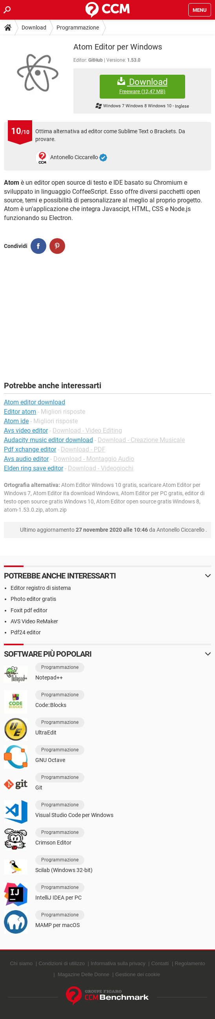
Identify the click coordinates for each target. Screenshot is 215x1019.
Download (34, 27)
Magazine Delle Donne (83, 974)
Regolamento (190, 963)
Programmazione (77, 27)
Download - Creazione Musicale (141, 440)
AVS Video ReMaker (34, 621)
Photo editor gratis (33, 599)
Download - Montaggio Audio (93, 459)
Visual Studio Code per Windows (74, 815)
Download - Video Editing (87, 430)
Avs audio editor (26, 459)
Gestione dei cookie (137, 974)
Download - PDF (83, 449)
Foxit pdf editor (29, 610)
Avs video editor (26, 430)
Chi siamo (21, 963)
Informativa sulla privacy (118, 963)
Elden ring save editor (33, 468)
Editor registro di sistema (41, 588)
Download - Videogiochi (100, 468)
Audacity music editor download (48, 440)
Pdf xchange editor (30, 449)
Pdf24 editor (26, 632)
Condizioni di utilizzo (61, 963)
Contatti (160, 963)
